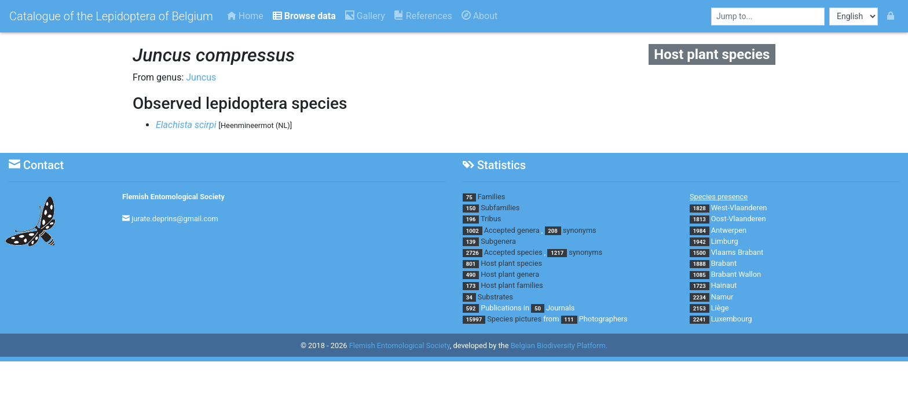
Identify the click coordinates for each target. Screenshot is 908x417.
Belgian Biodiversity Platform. (559, 345)
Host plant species (511, 263)
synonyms (579, 230)
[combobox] (768, 16)
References (423, 15)
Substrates (495, 296)
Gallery (365, 15)
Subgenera (498, 241)
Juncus (201, 77)
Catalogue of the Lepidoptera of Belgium (111, 16)
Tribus (491, 218)
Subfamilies (500, 207)
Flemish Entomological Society (173, 196)
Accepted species (513, 252)
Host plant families (512, 285)
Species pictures (514, 318)
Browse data (304, 15)
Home (245, 15)
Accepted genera (512, 230)
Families (492, 196)
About (480, 15)
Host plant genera (510, 274)
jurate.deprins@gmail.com (174, 218)
